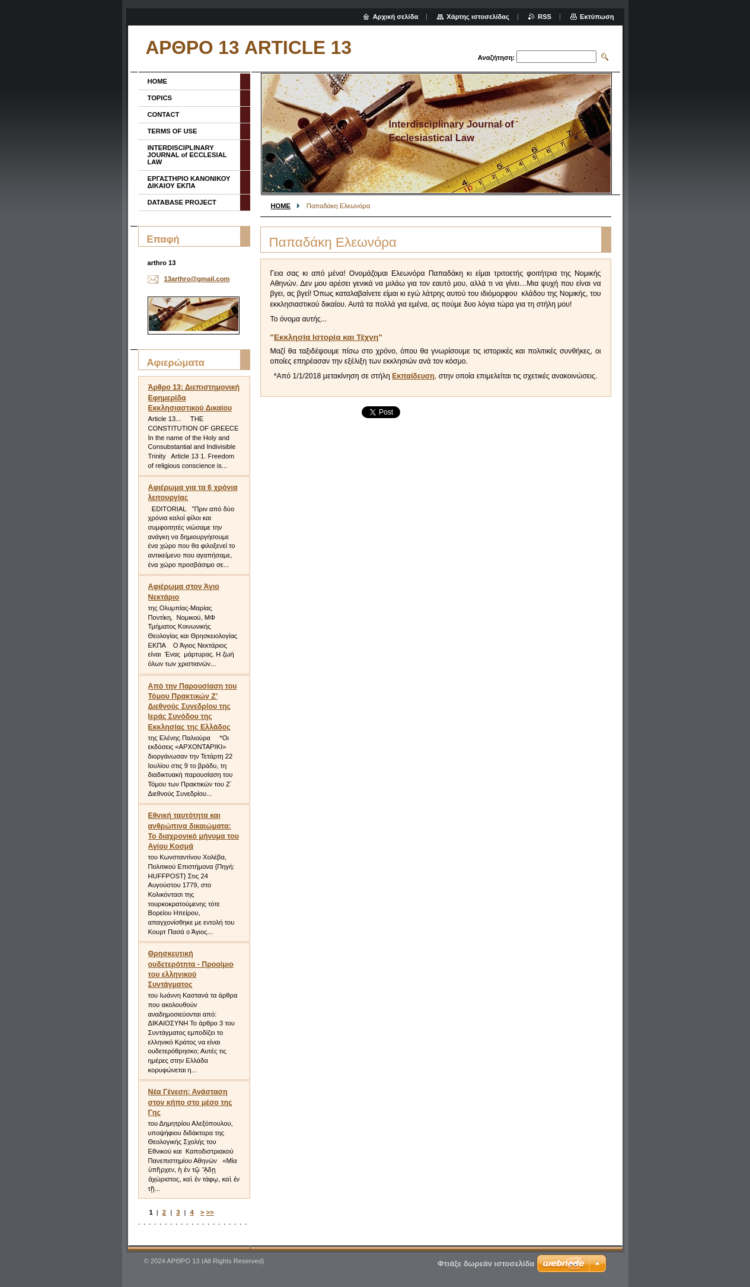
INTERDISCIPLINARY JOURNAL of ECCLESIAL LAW (187, 154)
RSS (544, 16)
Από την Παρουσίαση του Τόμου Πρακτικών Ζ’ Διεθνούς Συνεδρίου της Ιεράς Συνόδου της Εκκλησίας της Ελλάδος (192, 706)
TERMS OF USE (172, 131)
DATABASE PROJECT (182, 202)
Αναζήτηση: (496, 57)
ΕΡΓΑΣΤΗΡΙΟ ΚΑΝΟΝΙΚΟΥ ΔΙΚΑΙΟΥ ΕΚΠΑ (189, 182)
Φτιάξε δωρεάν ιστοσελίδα (486, 1263)
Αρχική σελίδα (396, 16)
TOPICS (160, 97)
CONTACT (164, 114)
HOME (281, 205)
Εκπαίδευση (413, 376)
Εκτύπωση (597, 16)
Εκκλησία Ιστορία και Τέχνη (326, 337)
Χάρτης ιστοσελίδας (477, 16)
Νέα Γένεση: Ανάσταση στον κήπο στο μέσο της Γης (190, 1102)
